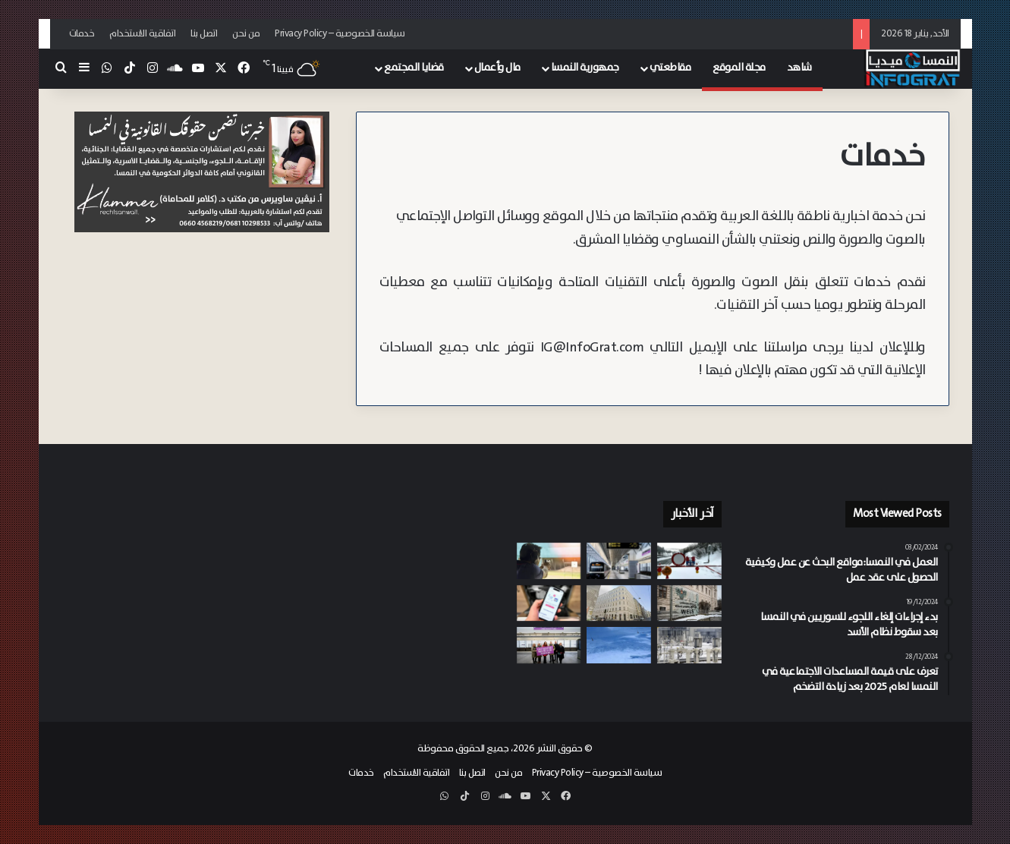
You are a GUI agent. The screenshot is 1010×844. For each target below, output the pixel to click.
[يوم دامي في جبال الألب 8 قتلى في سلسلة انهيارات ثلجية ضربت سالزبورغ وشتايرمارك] (689, 561)
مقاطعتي (670, 67)
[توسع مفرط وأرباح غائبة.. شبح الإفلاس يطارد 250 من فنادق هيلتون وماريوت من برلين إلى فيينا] (619, 603)
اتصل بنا (203, 34)
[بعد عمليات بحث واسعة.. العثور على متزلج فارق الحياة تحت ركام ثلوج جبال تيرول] (619, 645)
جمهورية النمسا (585, 67)
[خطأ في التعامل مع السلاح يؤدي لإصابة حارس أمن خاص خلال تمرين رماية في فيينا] (549, 561)
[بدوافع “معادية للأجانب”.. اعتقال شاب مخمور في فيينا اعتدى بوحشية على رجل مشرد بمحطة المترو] (619, 561)
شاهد (799, 67)
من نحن (246, 34)
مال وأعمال (497, 67)
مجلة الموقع (739, 67)
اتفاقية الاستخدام (142, 34)
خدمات (82, 34)
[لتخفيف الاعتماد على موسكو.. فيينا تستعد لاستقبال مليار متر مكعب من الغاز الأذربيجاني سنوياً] (689, 645)
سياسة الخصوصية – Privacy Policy (340, 34)
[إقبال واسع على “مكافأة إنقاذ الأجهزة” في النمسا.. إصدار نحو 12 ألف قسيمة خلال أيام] (549, 603)
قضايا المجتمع (414, 67)
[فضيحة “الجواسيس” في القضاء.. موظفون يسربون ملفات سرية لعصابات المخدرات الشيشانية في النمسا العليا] (689, 603)
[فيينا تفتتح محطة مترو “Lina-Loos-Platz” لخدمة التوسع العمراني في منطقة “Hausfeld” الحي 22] (549, 645)
